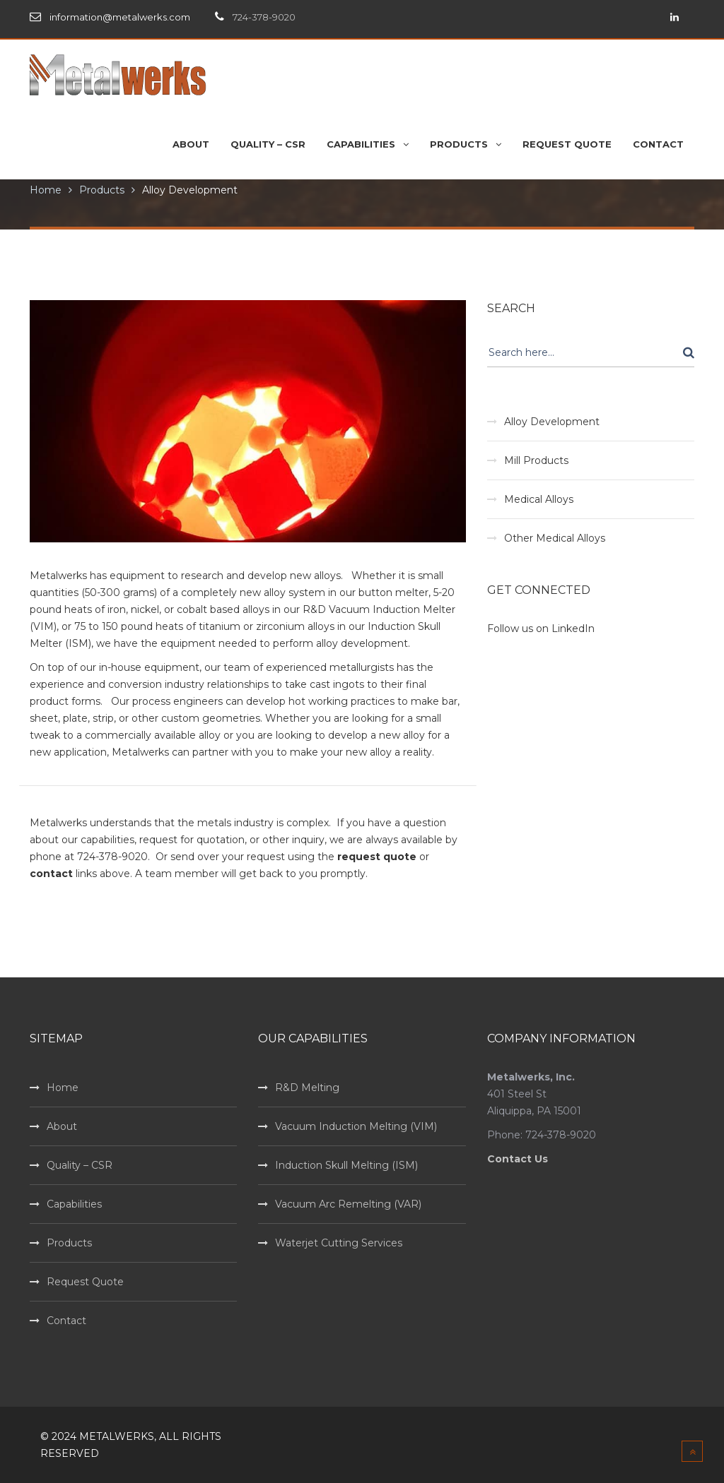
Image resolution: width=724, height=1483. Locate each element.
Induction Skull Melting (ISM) (346, 1165)
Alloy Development (190, 190)
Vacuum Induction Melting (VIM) (356, 1126)
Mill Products (536, 460)
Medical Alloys (538, 499)
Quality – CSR (79, 1165)
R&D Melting (307, 1087)
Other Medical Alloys (554, 538)
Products (101, 190)
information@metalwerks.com (119, 17)
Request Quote (85, 1281)
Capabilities (74, 1204)
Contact (66, 1320)
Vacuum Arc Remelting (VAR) (348, 1204)
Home (46, 190)
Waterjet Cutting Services (338, 1243)
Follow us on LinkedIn (541, 628)
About (62, 1126)
